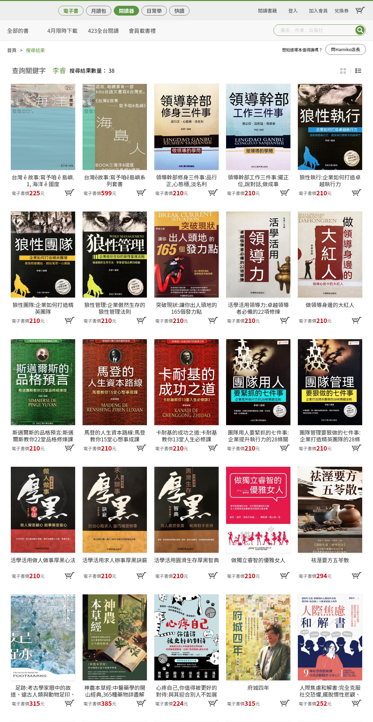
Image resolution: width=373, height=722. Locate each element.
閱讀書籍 (267, 9)
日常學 (154, 10)
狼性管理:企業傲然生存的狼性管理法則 (114, 308)
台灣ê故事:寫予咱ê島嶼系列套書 (115, 180)
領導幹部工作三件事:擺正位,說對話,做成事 (258, 180)
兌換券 (341, 9)
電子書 (71, 10)
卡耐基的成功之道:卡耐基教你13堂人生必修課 (186, 435)
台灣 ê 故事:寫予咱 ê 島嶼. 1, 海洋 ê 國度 (43, 180)
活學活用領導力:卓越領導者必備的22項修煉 (258, 308)
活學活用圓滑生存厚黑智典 (186, 560)
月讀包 (98, 10)
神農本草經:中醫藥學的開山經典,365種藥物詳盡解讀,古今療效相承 (114, 691)
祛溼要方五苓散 (330, 560)
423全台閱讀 (103, 30)
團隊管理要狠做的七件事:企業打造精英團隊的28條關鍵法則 (330, 435)
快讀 (179, 10)
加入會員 (318, 9)
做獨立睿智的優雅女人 (258, 560)
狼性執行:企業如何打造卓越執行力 (330, 180)
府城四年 (258, 688)
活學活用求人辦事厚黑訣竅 (114, 560)
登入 (293, 9)
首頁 (12, 50)
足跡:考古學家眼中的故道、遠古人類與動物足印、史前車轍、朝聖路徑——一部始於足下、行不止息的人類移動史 (42, 691)
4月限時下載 (62, 30)
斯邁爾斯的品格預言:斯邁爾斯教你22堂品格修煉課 (43, 435)
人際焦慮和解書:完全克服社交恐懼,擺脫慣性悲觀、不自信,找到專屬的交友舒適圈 (330, 691)
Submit (360, 30)
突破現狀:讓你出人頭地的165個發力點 (186, 308)
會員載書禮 (142, 30)
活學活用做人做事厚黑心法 (42, 560)
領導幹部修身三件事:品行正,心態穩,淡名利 (186, 180)
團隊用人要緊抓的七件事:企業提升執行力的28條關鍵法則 (258, 435)
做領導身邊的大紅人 (330, 305)
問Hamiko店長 (345, 49)
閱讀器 (126, 10)
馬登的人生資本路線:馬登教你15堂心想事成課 (114, 435)
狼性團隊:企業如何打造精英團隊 (43, 308)
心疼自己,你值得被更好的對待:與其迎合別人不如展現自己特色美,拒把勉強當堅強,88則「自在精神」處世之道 (186, 691)
